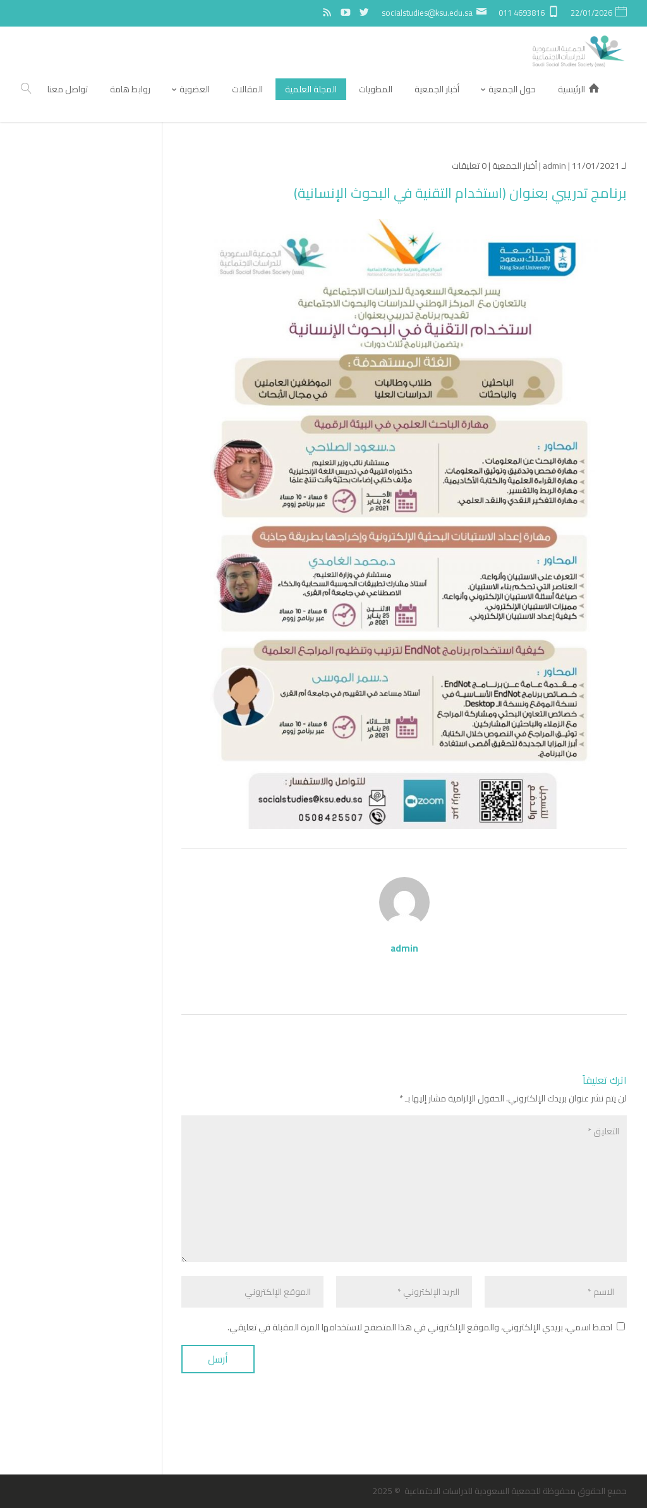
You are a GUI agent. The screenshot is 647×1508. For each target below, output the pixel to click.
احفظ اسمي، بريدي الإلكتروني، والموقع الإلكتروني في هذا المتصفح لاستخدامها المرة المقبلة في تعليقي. (419, 1327)
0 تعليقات (469, 165)
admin (554, 165)
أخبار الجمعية (514, 165)
